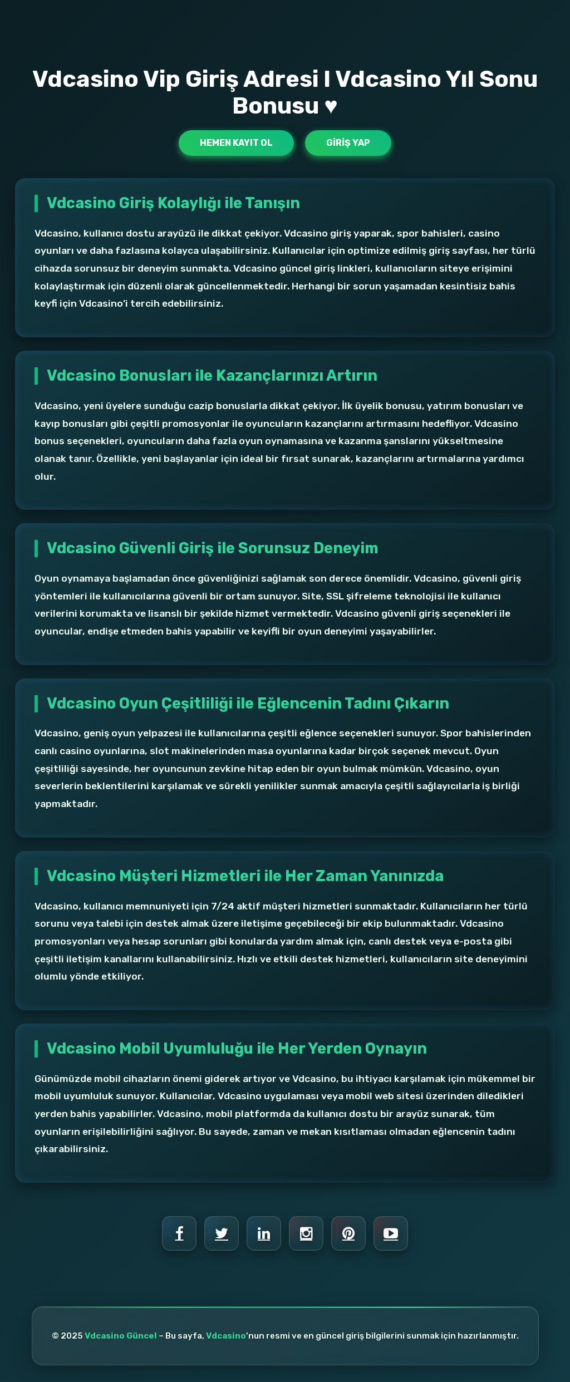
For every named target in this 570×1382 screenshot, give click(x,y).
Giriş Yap (348, 142)
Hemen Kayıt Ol (236, 142)
